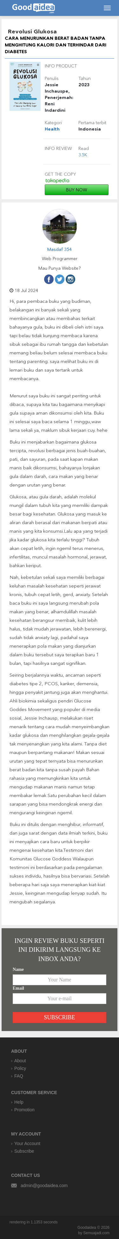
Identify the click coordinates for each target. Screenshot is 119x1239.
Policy (20, 1068)
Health (52, 129)
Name (18, 969)
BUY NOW (76, 190)
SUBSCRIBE (59, 1017)
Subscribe (24, 1151)
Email (18, 988)
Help (18, 1102)
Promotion (24, 1109)
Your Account (27, 1143)
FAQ (18, 1076)
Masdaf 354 (59, 249)
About (20, 1060)
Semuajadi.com (96, 1233)
